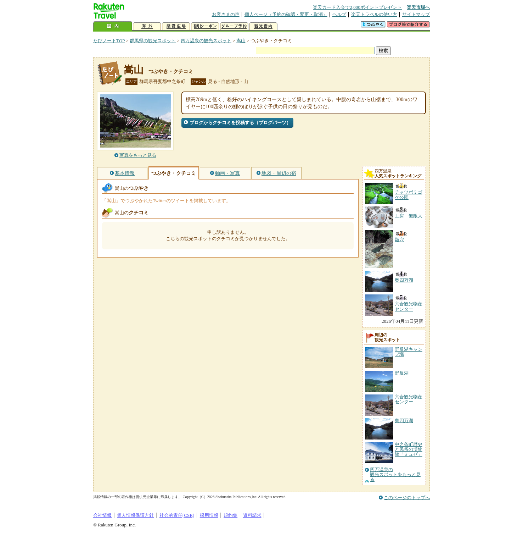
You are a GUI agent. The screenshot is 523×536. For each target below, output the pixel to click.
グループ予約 (234, 26)
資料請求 (252, 515)
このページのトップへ (407, 497)
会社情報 (102, 515)
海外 (147, 26)
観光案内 (263, 26)
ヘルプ (339, 14)
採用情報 (209, 515)
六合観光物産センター (408, 399)
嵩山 (241, 40)
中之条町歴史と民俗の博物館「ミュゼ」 (408, 449)
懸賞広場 (176, 26)
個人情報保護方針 (135, 515)
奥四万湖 (404, 420)
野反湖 (402, 373)
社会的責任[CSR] (177, 515)
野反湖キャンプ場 (408, 352)
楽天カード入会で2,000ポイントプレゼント (357, 7)
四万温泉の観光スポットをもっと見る (395, 474)
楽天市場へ (418, 7)
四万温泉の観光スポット (206, 40)
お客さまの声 (226, 14)
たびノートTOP (109, 40)
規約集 (230, 515)
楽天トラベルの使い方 (374, 14)
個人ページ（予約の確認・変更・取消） (285, 14)
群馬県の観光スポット (153, 40)
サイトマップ (416, 14)
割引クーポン (205, 26)
